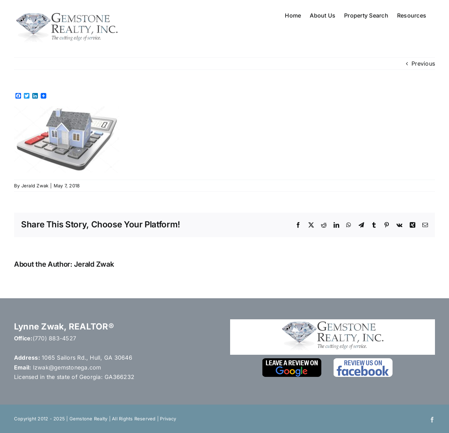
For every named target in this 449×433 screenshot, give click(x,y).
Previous (423, 63)
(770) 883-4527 (54, 338)
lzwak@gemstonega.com (67, 367)
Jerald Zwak (35, 185)
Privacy (168, 418)
